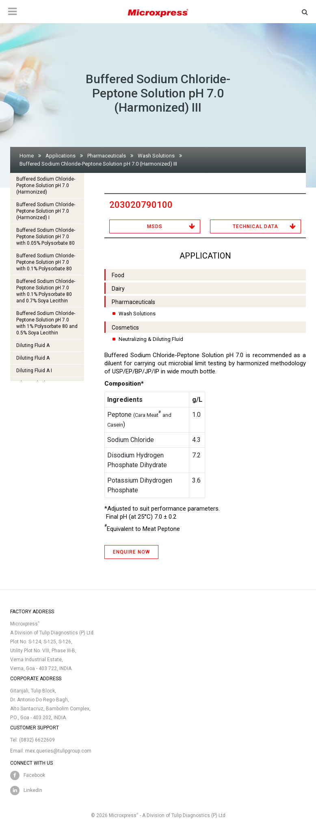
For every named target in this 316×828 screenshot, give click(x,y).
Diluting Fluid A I (34, 370)
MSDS (154, 226)
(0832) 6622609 (37, 740)
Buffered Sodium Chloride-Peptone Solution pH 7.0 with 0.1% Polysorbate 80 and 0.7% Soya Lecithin (45, 291)
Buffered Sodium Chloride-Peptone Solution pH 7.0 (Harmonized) (45, 185)
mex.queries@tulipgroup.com (58, 751)
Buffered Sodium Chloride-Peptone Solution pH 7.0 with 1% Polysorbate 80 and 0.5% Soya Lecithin (47, 323)
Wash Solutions (156, 156)
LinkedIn (33, 790)
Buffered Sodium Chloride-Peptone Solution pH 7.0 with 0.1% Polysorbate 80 (45, 262)
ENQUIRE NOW (131, 552)
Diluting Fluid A (33, 345)
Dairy (118, 288)
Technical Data (255, 226)
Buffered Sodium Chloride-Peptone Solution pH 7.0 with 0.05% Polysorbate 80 (45, 236)
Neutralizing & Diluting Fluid (151, 339)
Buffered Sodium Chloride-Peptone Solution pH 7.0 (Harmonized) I (45, 211)
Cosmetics (125, 327)
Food (118, 275)
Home (26, 156)
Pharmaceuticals (106, 156)
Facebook (34, 775)
